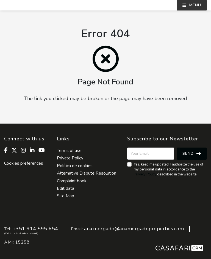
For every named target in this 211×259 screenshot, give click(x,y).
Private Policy (70, 158)
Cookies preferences (23, 163)
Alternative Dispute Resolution (86, 173)
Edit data (65, 188)
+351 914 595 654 (35, 229)
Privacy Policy (145, 174)
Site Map (65, 196)
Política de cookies (75, 166)
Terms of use (69, 151)
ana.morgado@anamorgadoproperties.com (134, 229)
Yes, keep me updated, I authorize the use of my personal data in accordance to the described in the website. (168, 169)
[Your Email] (150, 154)
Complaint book (72, 181)
